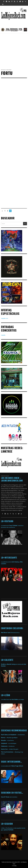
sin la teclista (9, 797)
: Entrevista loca (10, 632)
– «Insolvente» (13, 734)
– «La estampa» (8, 743)
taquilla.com (4, 318)
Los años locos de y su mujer (12, 699)
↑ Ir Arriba (14, 865)
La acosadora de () (12, 766)
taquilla (3, 335)
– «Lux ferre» (7, 740)
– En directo (7, 746)
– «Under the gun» (9, 749)
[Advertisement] (14, 51)
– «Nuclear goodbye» (9, 737)
